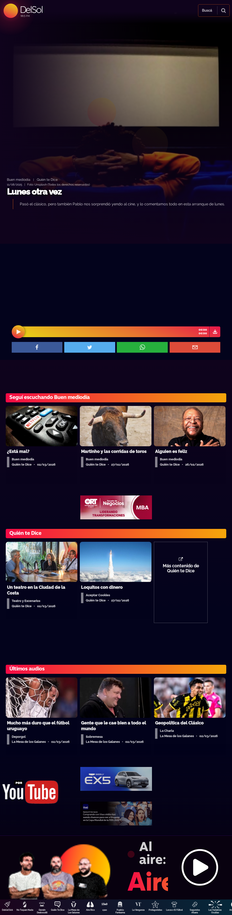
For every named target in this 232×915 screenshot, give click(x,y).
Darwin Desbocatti (42, 911)
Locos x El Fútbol (174, 910)
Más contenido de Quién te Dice (181, 569)
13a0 (104, 910)
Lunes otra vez (34, 192)
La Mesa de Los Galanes (74, 911)
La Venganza (138, 910)
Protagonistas (155, 910)
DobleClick (7, 910)
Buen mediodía (18, 179)
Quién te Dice (47, 179)
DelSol (31, 9)
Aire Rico (90, 910)
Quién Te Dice (57, 910)
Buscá (207, 10)
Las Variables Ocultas (214, 911)
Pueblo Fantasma (120, 911)
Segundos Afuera (195, 911)
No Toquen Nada (24, 910)
